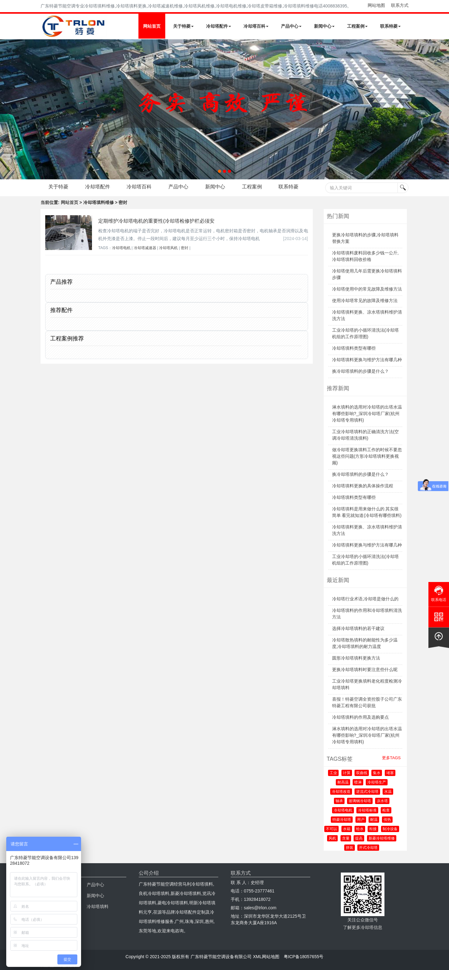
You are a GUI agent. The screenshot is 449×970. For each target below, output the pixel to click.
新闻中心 (324, 26)
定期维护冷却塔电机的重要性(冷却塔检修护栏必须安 (156, 221)
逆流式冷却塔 (367, 791)
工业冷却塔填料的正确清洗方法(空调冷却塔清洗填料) (365, 435)
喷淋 (358, 782)
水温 (388, 791)
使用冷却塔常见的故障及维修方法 (365, 300)
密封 (184, 248)
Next (6, 109)
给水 (360, 829)
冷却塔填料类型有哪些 (354, 348)
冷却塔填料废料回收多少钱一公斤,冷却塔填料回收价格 (365, 256)
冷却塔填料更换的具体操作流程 (362, 485)
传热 (387, 819)
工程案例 (357, 26)
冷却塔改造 (341, 791)
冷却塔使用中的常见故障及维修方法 (367, 288)
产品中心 (291, 26)
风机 (332, 838)
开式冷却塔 (368, 847)
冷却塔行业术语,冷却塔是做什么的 (365, 598)
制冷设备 (390, 829)
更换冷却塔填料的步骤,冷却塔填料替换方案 (365, 238)
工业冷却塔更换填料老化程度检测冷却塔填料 (367, 684)
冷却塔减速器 (145, 248)
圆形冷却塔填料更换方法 (356, 657)
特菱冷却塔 (341, 819)
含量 (346, 838)
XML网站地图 (266, 956)
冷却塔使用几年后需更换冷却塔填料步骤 (367, 274)
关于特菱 (183, 26)
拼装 (349, 847)
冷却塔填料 (98, 906)
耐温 (374, 819)
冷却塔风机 (168, 248)
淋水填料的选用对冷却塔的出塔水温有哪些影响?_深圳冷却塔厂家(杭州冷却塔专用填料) (367, 414)
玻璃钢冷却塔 (360, 801)
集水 (376, 773)
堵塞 (390, 773)
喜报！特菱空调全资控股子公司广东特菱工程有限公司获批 (367, 702)
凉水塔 (382, 801)
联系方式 (399, 5)
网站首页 (152, 26)
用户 (361, 819)
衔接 (373, 829)
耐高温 (343, 782)
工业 (333, 773)
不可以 (331, 829)
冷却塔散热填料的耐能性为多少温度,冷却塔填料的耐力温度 (365, 643)
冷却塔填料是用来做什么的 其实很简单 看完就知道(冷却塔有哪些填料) (367, 512)
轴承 (339, 801)
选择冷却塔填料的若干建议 (358, 628)
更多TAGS (391, 757)
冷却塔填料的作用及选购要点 (360, 717)
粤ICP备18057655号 (304, 956)
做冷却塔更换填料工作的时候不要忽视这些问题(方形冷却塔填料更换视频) (367, 456)
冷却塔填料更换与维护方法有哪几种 (367, 359)
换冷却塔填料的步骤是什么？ (360, 371)
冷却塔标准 (367, 810)
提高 (359, 838)
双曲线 (361, 773)
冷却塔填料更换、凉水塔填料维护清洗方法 (367, 315)
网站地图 (376, 5)
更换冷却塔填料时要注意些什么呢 (365, 669)
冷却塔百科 (256, 26)
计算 (346, 773)
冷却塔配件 (218, 26)
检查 (386, 810)
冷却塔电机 (121, 248)
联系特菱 (390, 26)
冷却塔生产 (376, 782)
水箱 (346, 829)
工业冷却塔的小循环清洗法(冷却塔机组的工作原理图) (365, 333)
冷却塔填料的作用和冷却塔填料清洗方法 (367, 613)
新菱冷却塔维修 (382, 838)
